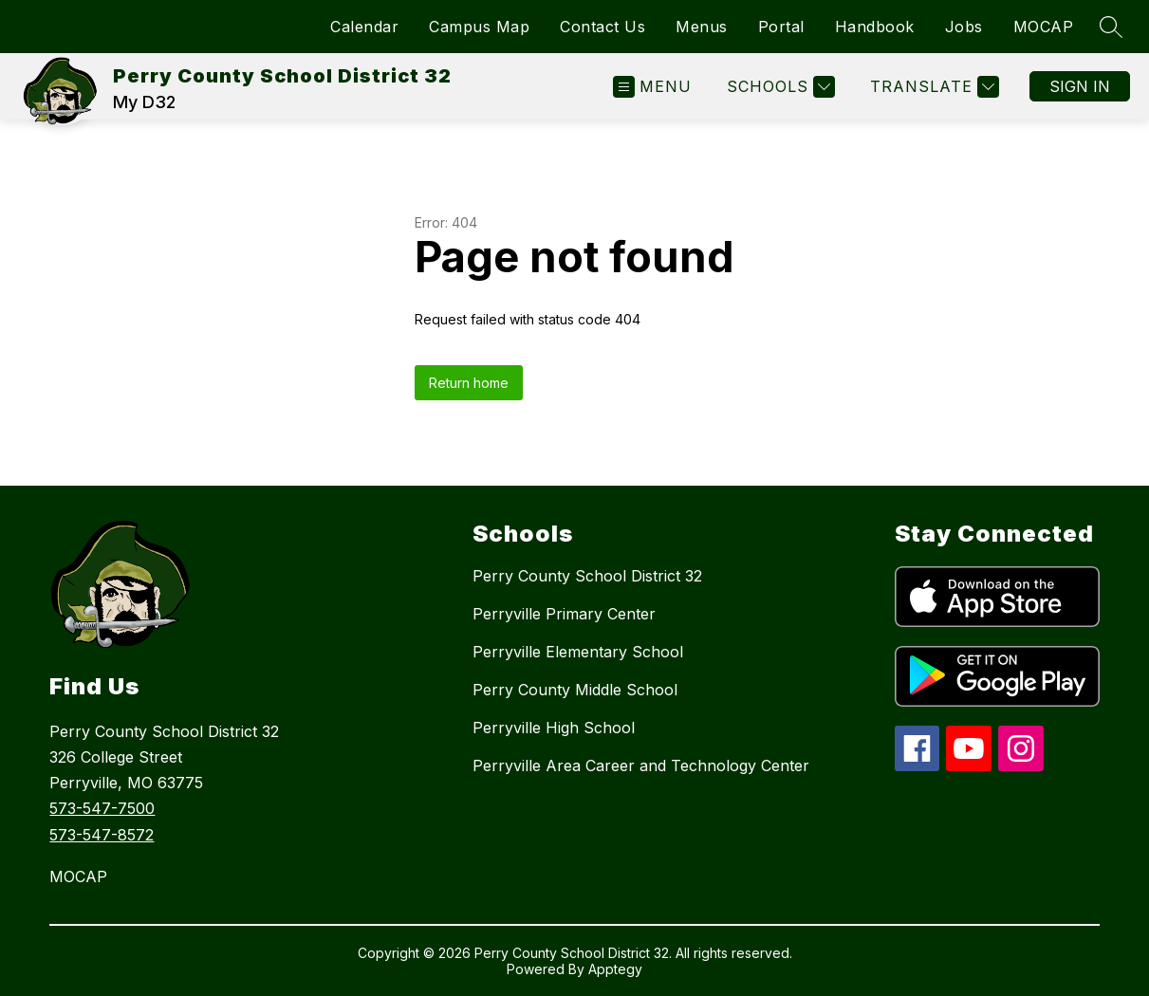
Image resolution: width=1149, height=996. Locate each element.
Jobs (964, 26)
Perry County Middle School (575, 689)
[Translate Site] (932, 87)
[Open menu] (652, 87)
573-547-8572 (101, 834)
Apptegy (615, 969)
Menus (702, 26)
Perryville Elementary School (578, 651)
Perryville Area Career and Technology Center (641, 765)
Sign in (1079, 86)
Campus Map (479, 26)
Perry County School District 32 (587, 575)
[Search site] (1111, 26)
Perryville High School (554, 727)
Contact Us (602, 26)
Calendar (364, 26)
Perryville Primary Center (564, 613)
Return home (469, 383)
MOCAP (1043, 26)
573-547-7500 (102, 808)
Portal (781, 26)
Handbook (875, 26)
